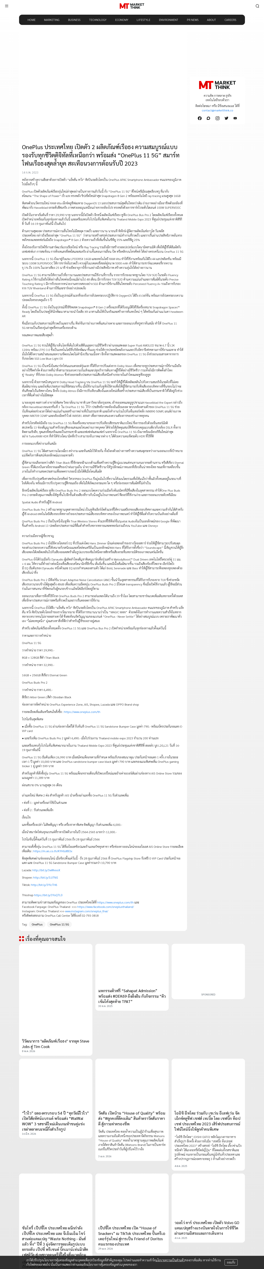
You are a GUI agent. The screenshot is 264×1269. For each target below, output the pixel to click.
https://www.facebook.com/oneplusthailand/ (105, 907)
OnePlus (37, 924)
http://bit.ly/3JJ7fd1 (45, 877)
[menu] (6, 6)
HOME (32, 20)
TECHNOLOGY (98, 20)
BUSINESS (74, 20)
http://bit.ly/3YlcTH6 (44, 885)
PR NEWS (193, 20)
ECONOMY (121, 20)
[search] (257, 6)
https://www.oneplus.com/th (82, 712)
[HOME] (132, 6)
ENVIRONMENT (168, 20)
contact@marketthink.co (217, 110)
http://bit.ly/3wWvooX (46, 870)
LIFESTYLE (143, 20)
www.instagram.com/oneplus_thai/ (86, 911)
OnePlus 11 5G (59, 924)
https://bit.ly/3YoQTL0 (48, 895)
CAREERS (230, 20)
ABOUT (211, 20)
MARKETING (51, 20)
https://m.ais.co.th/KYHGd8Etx (52, 851)
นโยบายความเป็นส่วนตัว (170, 1260)
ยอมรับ (231, 1262)
